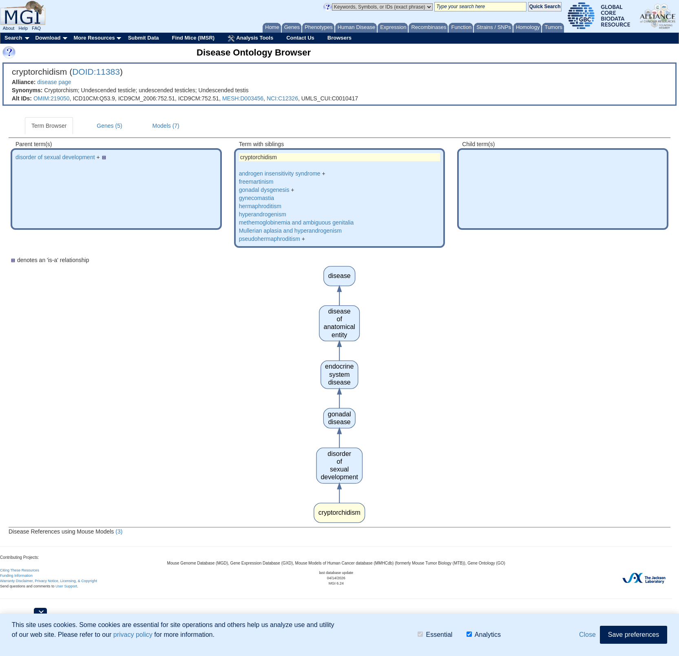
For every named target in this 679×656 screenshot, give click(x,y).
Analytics (484, 635)
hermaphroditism (260, 206)
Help (23, 28)
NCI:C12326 (282, 98)
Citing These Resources (19, 570)
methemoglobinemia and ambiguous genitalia (296, 222)
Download (47, 38)
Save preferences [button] (633, 635)
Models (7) (166, 125)
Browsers (339, 38)
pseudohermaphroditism (269, 239)
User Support (66, 586)
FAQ (36, 28)
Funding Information (16, 576)
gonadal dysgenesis (264, 190)
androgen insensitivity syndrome (280, 173)
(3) (118, 531)
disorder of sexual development (55, 157)
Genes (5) (109, 125)
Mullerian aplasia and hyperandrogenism (290, 230)
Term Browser (48, 125)
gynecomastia (256, 198)
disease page (54, 82)
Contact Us (300, 38)
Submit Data (143, 38)
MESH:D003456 (242, 98)
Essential (435, 635)
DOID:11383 (96, 71)
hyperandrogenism (262, 214)
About (9, 28)
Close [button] (587, 635)
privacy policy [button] (133, 635)
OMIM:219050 (51, 98)
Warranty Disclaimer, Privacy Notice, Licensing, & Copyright (48, 581)
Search (13, 38)
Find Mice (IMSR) (193, 38)
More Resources (94, 38)
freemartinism (256, 181)
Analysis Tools (250, 38)
